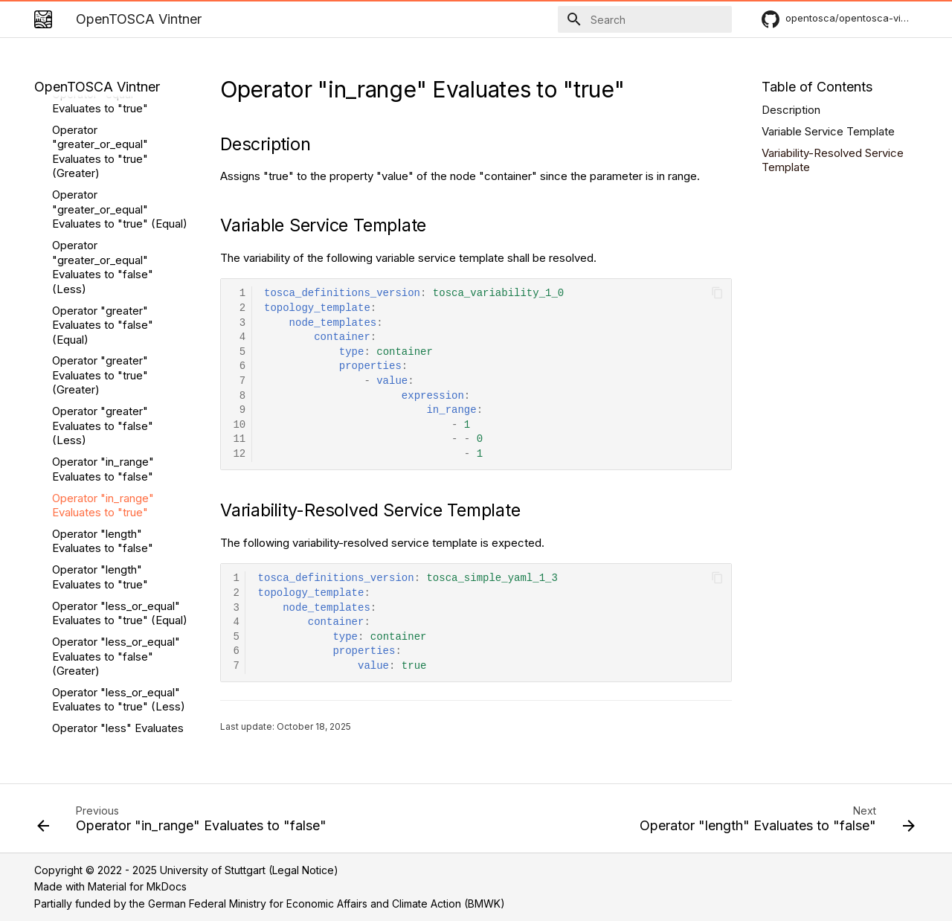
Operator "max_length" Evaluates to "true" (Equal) (119, 650)
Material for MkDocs (137, 886)
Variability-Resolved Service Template (833, 160)
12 (239, 454)
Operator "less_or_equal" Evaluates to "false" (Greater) (116, 463)
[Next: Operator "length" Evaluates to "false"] (774, 823)
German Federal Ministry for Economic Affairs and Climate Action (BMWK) (326, 903)
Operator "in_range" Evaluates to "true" (103, 312)
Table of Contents (817, 86)
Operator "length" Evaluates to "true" (100, 384)
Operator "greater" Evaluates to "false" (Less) (102, 232)
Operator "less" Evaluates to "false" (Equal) (118, 542)
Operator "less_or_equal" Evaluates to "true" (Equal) (119, 420)
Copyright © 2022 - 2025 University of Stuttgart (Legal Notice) (186, 870)
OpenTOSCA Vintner (97, 86)
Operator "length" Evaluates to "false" (102, 348)
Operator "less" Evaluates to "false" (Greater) (118, 579)
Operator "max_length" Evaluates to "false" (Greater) (111, 694)
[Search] (645, 19)
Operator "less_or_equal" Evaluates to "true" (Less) (118, 507)
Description (791, 110)
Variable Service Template (828, 131)
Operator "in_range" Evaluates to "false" (103, 276)
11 (239, 439)
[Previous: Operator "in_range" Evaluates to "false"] (184, 823)
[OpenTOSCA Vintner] (43, 19)
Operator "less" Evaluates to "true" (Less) (118, 614)
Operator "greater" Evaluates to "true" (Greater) (100, 182)
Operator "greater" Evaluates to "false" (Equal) (102, 132)
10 (239, 425)
